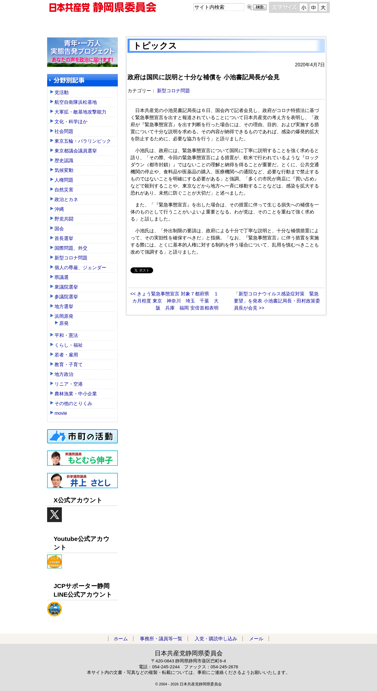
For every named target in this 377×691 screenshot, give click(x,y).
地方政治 (63, 374)
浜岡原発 (63, 316)
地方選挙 (63, 306)
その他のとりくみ (73, 403)
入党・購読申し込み (223, 23)
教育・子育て (68, 364)
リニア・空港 (68, 383)
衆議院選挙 (66, 286)
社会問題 (63, 131)
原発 (64, 323)
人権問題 (63, 179)
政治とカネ (66, 199)
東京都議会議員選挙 (75, 150)
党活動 (61, 92)
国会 (59, 228)
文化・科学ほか (70, 121)
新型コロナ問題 (173, 90)
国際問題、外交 (70, 248)
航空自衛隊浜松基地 (75, 102)
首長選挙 (63, 238)
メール (294, 23)
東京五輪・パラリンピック (82, 141)
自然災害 (63, 189)
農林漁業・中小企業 (75, 393)
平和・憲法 (66, 335)
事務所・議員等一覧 (153, 23)
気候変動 (63, 170)
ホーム (82, 23)
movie (60, 413)
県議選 (61, 277)
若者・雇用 (66, 354)
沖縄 (59, 209)
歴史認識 (63, 160)
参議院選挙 (66, 296)
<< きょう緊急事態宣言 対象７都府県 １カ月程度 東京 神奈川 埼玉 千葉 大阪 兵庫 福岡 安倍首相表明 (174, 300)
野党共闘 (63, 218)
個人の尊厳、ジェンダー (80, 267)
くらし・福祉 (68, 345)
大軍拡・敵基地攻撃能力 (80, 111)
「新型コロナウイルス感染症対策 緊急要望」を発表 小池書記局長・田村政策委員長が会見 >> (277, 300)
